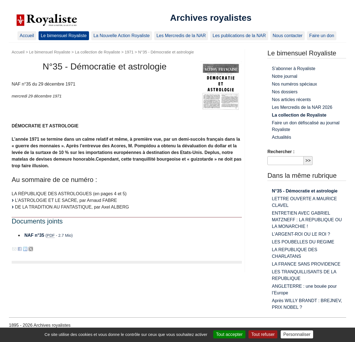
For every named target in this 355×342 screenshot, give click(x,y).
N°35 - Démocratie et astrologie (305, 191)
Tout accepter (229, 334)
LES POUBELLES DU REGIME (303, 242)
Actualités (281, 137)
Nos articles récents (291, 99)
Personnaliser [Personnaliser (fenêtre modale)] (297, 334)
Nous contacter (288, 35)
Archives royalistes (211, 18)
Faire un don (321, 35)
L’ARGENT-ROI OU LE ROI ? (301, 234)
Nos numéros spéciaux (294, 84)
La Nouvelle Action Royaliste (121, 35)
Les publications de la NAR (239, 35)
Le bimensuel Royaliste (64, 35)
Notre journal (284, 76)
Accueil (27, 35)
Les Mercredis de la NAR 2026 (302, 107)
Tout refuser (263, 334)
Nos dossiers (284, 91)
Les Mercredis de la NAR (181, 35)
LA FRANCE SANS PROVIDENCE (306, 264)
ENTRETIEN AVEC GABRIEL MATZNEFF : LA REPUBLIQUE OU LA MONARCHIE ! (307, 220)
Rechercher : (281, 151)
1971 (129, 52)
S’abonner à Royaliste (293, 68)
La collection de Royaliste (97, 52)
